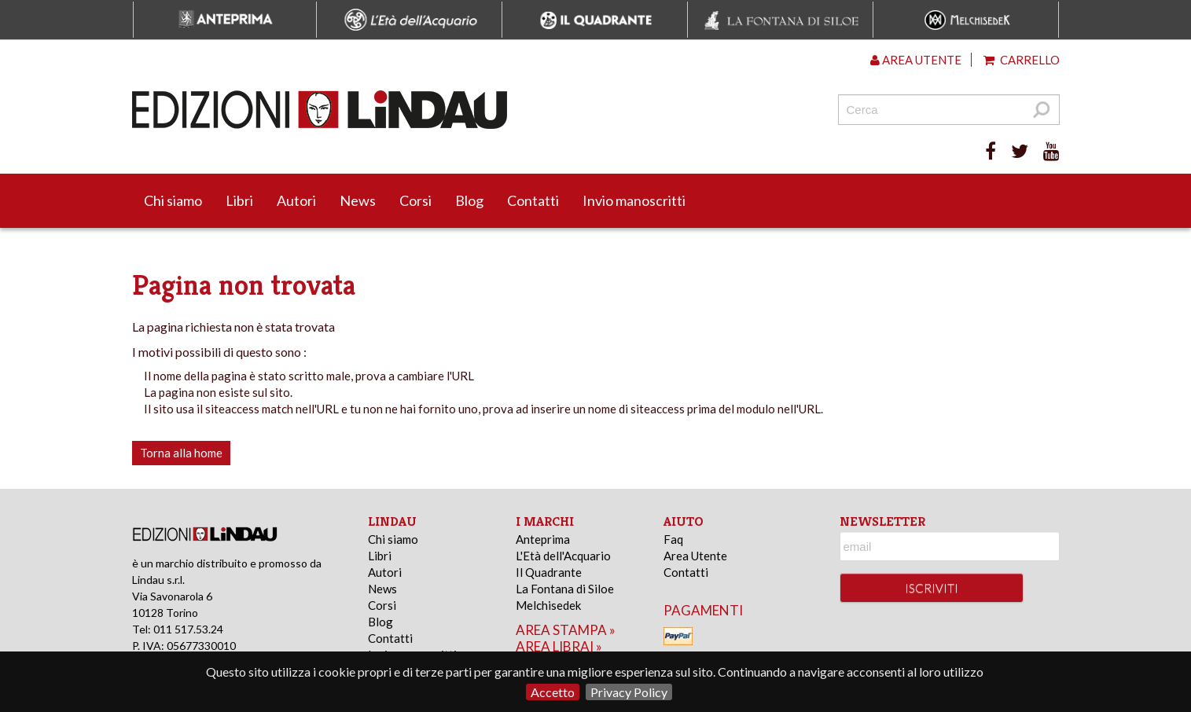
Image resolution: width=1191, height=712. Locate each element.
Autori (296, 200)
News (358, 200)
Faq (673, 539)
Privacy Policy (628, 691)
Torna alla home (181, 453)
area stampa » (566, 630)
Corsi (415, 200)
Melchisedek (548, 605)
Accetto (553, 691)
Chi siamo (173, 200)
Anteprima (543, 539)
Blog (469, 200)
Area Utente (695, 556)
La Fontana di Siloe (565, 589)
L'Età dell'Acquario (563, 556)
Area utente (915, 60)
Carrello (1021, 60)
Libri (239, 200)
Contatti (533, 200)
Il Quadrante (549, 572)
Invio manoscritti (634, 200)
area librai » (559, 646)
